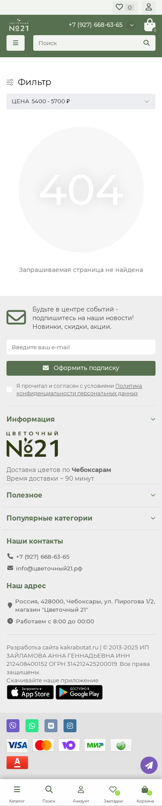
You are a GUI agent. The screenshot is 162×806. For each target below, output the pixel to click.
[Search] (94, 43)
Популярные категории (81, 518)
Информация (81, 419)
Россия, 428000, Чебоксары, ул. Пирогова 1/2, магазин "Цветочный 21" (85, 605)
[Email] (81, 347)
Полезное (81, 495)
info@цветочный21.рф (49, 568)
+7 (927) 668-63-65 (96, 24)
